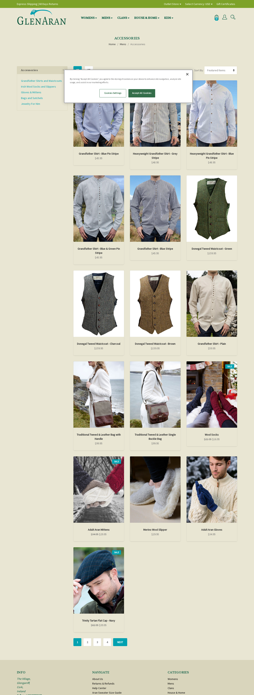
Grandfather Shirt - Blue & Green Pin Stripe (99, 251)
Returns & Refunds (103, 683)
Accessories (137, 44)
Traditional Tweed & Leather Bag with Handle (99, 437)
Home (112, 44)
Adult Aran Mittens (99, 529)
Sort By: (199, 70)
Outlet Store (171, 4)
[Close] (187, 74)
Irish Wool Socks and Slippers (38, 86)
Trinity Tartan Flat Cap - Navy (98, 620)
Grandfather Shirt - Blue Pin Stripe (99, 153)
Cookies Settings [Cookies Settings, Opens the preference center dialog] (112, 93)
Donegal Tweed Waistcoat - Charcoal (98, 344)
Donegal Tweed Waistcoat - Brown (155, 344)
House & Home (145, 18)
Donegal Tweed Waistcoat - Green (212, 248)
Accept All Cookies (141, 93)
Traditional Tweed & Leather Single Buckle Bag (155, 437)
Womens (87, 18)
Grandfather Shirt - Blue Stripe (155, 248)
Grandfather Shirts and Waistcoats (41, 81)
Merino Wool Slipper (155, 529)
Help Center (99, 688)
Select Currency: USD (197, 4)
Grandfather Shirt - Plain (212, 344)
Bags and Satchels (32, 98)
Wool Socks (212, 434)
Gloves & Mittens (31, 92)
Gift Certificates (225, 4)
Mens (106, 18)
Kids (167, 18)
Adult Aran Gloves (211, 529)
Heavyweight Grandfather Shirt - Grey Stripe (155, 156)
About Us (97, 679)
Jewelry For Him (30, 104)
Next (120, 642)
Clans (122, 18)
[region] (128, 86)
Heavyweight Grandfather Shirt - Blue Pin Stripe (212, 156)
